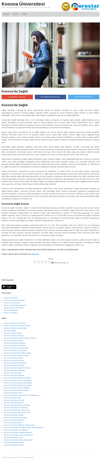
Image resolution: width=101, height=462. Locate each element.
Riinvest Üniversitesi (11, 310)
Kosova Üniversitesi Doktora (14, 403)
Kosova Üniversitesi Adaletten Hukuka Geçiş (19, 425)
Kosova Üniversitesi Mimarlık (14, 375)
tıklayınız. (35, 254)
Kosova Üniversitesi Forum (13, 393)
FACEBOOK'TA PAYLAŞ (50, 97)
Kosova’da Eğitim (10, 331)
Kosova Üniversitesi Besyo (13, 422)
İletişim (24, 14)
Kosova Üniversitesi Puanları (14, 360)
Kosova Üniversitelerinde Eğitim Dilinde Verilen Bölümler (23, 427)
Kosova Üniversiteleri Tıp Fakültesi (16, 430)
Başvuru (16, 14)
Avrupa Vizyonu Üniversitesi (13, 308)
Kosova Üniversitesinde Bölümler (15, 418)
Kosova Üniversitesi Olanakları (14, 370)
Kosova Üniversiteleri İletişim (14, 442)
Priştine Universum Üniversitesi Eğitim (17, 326)
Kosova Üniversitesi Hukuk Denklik (16, 390)
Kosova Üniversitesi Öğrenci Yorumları (17, 368)
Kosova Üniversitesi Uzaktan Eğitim (16, 348)
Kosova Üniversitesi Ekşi (12, 398)
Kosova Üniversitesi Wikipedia (14, 343)
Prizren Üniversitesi (10, 313)
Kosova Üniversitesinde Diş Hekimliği (17, 405)
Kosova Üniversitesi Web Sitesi (15, 345)
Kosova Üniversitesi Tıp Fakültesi (15, 350)
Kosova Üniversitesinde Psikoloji (15, 363)
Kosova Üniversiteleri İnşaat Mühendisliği (18, 440)
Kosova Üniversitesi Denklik (13, 415)
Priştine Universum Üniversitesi (15, 323)
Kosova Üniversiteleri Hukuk (14, 445)
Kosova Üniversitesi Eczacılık (14, 400)
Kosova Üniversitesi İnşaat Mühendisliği (18, 383)
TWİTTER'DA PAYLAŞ (83, 97)
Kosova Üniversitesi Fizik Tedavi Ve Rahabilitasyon (21, 395)
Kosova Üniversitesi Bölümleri (14, 420)
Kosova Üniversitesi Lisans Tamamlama (18, 380)
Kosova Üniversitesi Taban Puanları (16, 355)
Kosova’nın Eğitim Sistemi (13, 333)
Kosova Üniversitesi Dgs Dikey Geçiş (17, 410)
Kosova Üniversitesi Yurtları (13, 340)
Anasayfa (6, 14)
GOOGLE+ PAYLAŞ (17, 97)
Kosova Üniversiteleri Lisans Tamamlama (18, 435)
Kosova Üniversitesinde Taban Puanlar (17, 353)
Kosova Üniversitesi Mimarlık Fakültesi (17, 378)
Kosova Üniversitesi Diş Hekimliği (15, 408)
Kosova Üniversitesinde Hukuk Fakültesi (18, 385)
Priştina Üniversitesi (11, 298)
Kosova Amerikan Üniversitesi (14, 300)
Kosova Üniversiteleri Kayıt (13, 437)
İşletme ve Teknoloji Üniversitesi (15, 305)
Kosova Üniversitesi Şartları (13, 358)
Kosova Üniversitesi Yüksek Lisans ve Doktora (20, 338)
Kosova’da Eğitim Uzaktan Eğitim (15, 328)
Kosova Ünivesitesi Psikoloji (13, 335)
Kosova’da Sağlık (15, 91)
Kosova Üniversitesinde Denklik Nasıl (17, 413)
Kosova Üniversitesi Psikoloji (14, 365)
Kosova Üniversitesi (23, 3)
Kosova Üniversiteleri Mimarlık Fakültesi (18, 432)
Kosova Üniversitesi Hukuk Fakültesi (16, 388)
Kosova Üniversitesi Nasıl (13, 373)
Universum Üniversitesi (12, 303)
